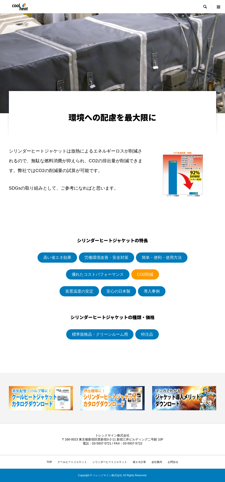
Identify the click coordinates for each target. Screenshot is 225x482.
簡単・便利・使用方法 (162, 257)
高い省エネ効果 (57, 257)
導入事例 (152, 291)
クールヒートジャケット (72, 462)
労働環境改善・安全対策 (106, 257)
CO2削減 (145, 274)
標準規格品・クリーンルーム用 (100, 334)
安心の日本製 (118, 291)
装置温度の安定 (79, 291)
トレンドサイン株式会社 (112, 435)
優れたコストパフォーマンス (98, 274)
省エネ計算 (139, 462)
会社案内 (156, 462)
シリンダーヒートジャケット (109, 462)
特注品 (147, 334)
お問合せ (173, 462)
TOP (49, 462)
